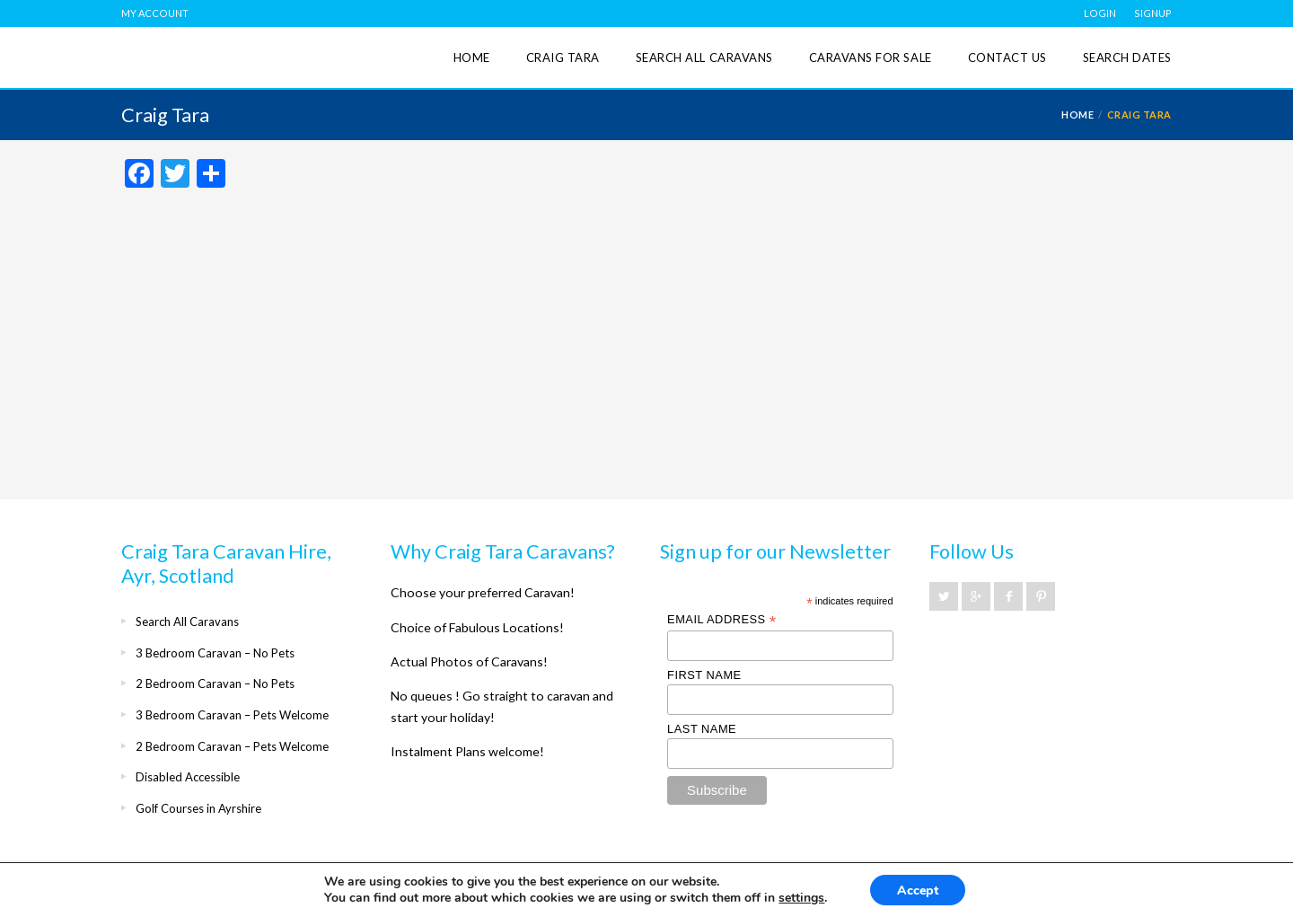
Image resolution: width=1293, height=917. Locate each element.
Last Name (701, 729)
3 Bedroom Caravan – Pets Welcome (232, 715)
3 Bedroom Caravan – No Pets (215, 653)
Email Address (722, 620)
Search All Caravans (704, 57)
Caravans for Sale (870, 57)
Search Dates (1127, 57)
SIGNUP (1153, 13)
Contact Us (1007, 57)
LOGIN (1100, 13)
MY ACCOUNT (155, 13)
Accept (917, 890)
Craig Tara (563, 57)
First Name (704, 675)
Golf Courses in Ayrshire (198, 808)
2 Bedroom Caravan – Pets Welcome (232, 746)
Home (471, 57)
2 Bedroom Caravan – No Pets (215, 683)
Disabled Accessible (188, 777)
